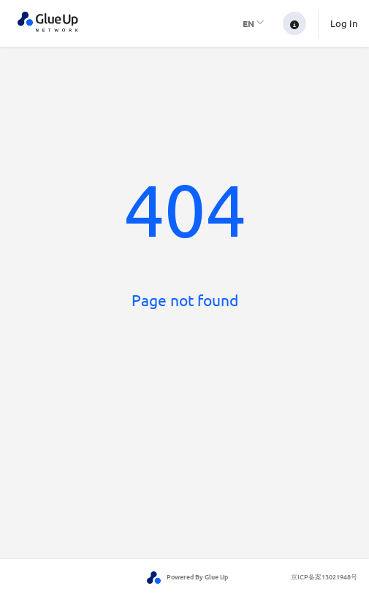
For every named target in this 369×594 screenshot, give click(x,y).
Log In (343, 23)
